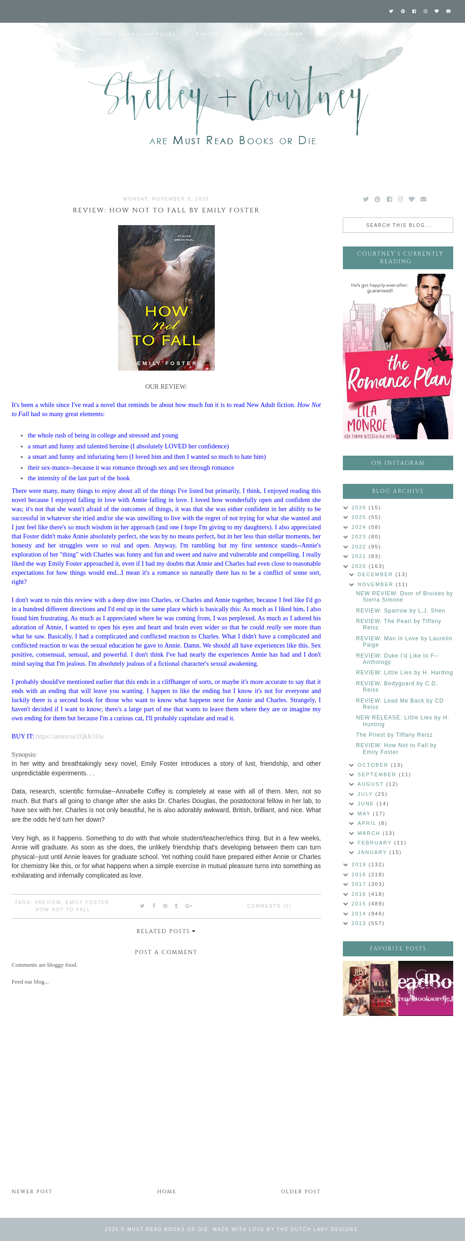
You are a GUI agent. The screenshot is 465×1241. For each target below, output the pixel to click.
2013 (360, 923)
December (376, 574)
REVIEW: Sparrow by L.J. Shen (400, 611)
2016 (360, 894)
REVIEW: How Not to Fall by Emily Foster (396, 748)
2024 (360, 527)
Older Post (301, 1191)
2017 (360, 884)
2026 (360, 507)
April (367, 823)
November (376, 584)
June (366, 803)
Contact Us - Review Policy (134, 34)
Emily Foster (87, 902)
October (374, 765)
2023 (360, 536)
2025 (360, 517)
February (375, 842)
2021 (360, 556)
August (371, 784)
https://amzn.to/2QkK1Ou (70, 736)
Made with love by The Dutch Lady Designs (285, 1229)
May (365, 813)
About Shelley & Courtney (364, 34)
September (378, 774)
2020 (360, 566)
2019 (360, 864)
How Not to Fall (63, 909)
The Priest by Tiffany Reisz (394, 735)
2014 (360, 913)
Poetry (208, 34)
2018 (360, 874)
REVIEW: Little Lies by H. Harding (404, 672)
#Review (48, 902)
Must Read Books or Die (168, 1229)
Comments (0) (269, 906)
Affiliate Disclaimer (271, 34)
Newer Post (32, 1191)
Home (17, 34)
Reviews (58, 34)
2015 (360, 903)
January (373, 852)
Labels (437, 34)
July (366, 794)
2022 (360, 546)
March (369, 833)
